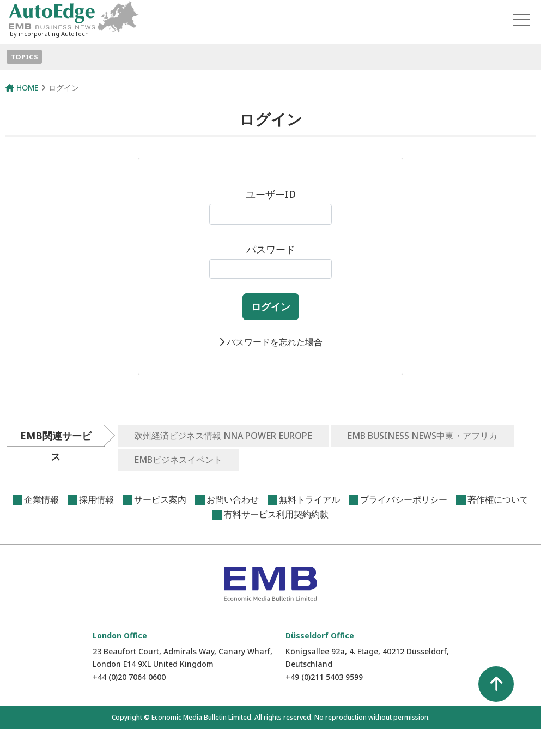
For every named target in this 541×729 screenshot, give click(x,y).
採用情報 (96, 499)
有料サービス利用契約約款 (276, 514)
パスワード (270, 261)
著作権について (497, 499)
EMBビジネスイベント (178, 460)
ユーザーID (270, 206)
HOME (21, 87)
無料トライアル (309, 499)
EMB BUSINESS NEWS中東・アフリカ (422, 436)
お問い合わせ (232, 499)
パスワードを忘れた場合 (271, 342)
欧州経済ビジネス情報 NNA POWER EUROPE (223, 436)
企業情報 (41, 499)
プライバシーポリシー (403, 499)
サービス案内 (160, 499)
